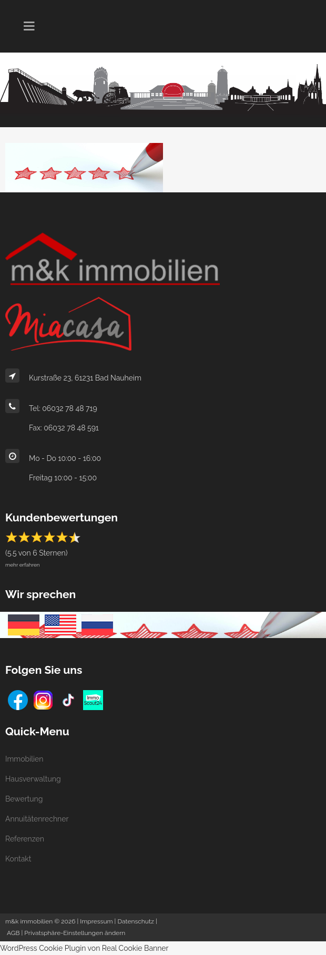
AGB (13, 933)
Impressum (96, 921)
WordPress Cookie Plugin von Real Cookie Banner (84, 948)
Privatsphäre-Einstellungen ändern (74, 933)
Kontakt (18, 859)
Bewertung (24, 799)
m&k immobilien (29, 921)
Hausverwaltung (33, 779)
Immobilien (24, 759)
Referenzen (24, 839)
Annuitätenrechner (36, 819)
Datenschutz (135, 921)
